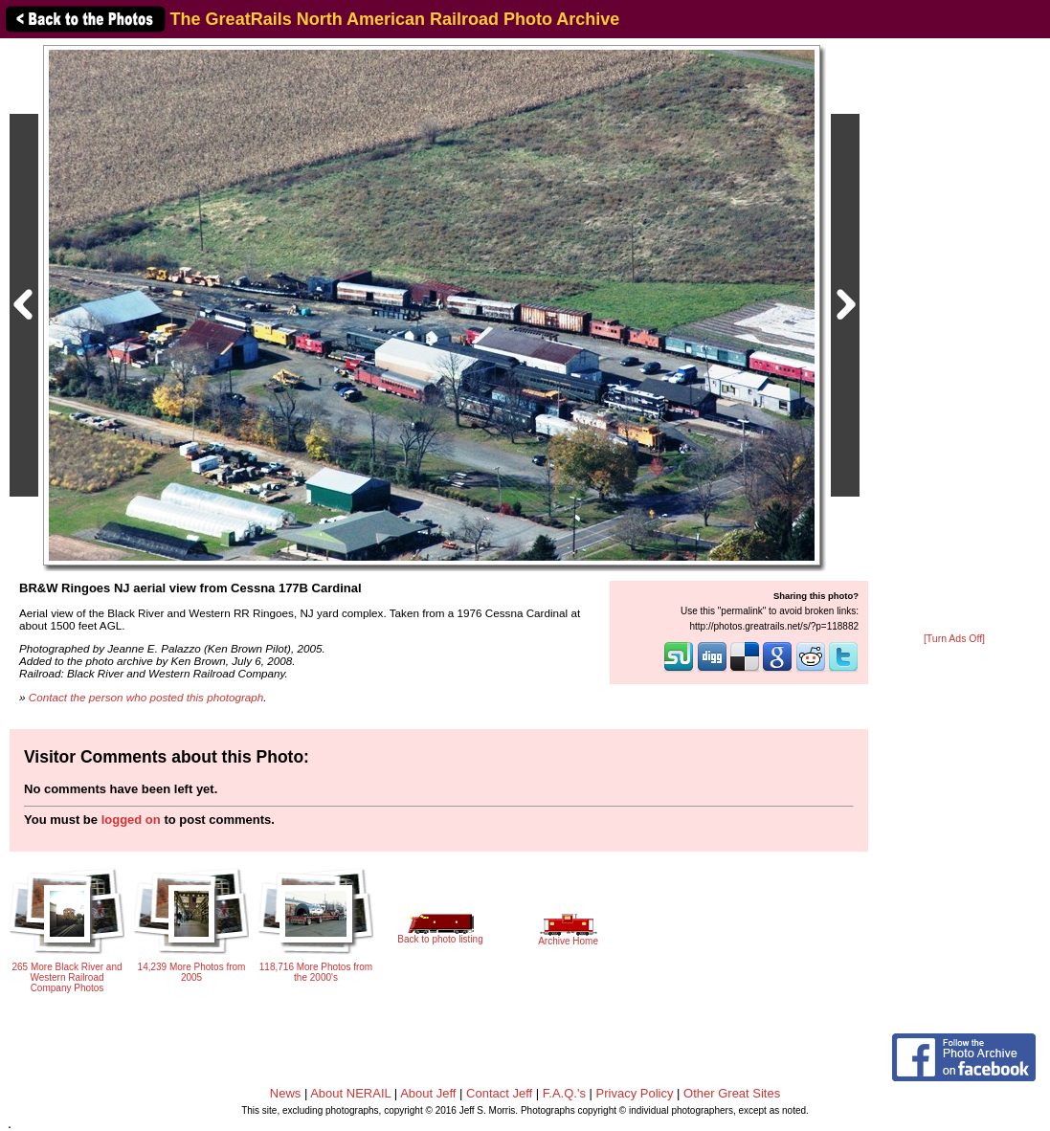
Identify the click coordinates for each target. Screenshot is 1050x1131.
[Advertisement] (954, 337)
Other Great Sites (731, 1093)
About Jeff (428, 1093)
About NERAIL (350, 1093)
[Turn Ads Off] (954, 638)
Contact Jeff (499, 1093)
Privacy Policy (635, 1093)
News (286, 1093)
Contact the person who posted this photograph (146, 697)
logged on (131, 819)
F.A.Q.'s (564, 1093)
